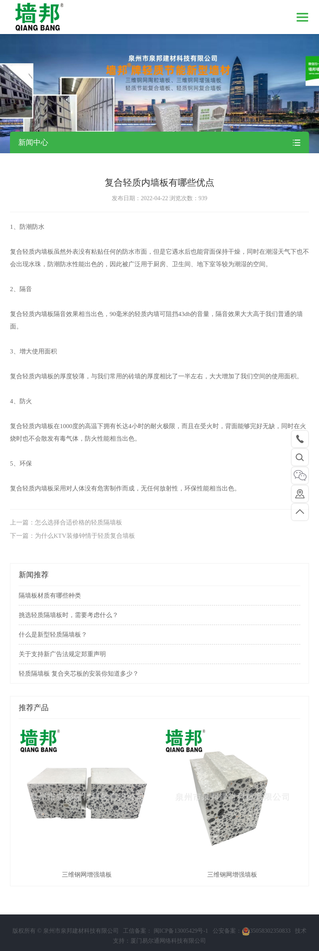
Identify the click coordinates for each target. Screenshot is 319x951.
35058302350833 (266, 934)
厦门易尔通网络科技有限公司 (168, 944)
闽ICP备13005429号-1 (180, 934)
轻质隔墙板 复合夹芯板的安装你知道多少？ (79, 673)
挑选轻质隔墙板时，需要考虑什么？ (68, 615)
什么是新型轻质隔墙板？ (53, 634)
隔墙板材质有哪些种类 (50, 595)
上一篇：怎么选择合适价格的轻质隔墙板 (66, 522)
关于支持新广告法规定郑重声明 (62, 654)
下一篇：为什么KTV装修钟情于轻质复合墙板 (72, 535)
